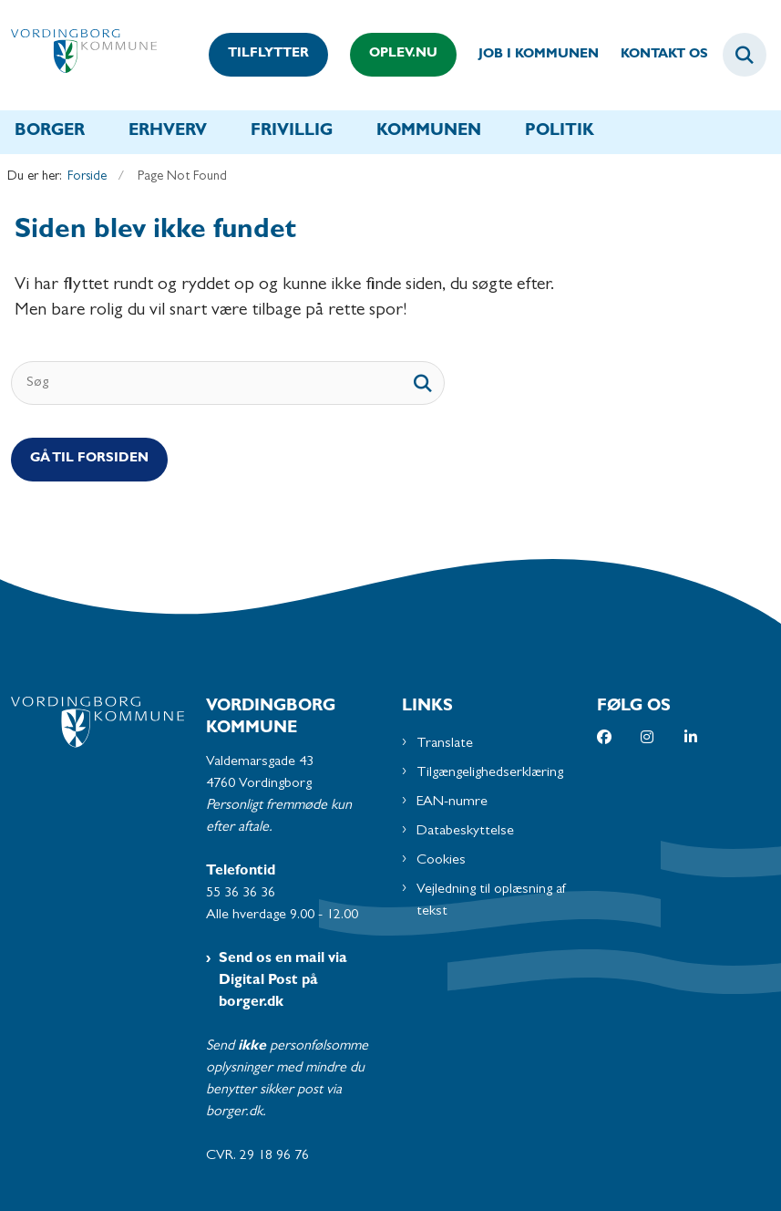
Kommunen (428, 132)
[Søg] (228, 383)
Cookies (441, 861)
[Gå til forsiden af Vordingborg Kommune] (78, 55)
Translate (444, 744)
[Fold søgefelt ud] (744, 55)
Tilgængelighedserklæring (489, 773)
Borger (50, 132)
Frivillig (292, 132)
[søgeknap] (423, 383)
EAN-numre (452, 802)
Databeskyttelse (465, 831)
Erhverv (167, 132)
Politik (559, 132)
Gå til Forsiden (89, 459)
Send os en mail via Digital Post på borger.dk (283, 981)
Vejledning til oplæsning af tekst (491, 901)
